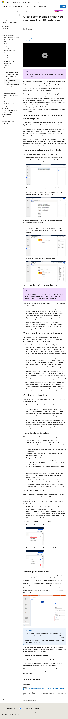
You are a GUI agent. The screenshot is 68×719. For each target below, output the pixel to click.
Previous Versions (14, 712)
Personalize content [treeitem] (10, 70)
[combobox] (11, 15)
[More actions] (64, 11)
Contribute (28, 712)
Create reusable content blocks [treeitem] (11, 81)
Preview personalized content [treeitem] (11, 90)
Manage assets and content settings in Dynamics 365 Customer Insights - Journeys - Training (44, 689)
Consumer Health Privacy (45, 712)
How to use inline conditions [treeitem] (12, 84)
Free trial (63, 6)
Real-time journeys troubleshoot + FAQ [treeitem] (9, 103)
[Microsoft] (3, 2)
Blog (21, 712)
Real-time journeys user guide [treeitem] (11, 37)
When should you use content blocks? (34, 38)
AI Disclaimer (5, 712)
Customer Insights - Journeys (34, 11)
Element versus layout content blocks (34, 34)
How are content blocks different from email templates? (38, 32)
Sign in (64, 2)
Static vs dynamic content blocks (32, 36)
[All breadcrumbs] (24, 11)
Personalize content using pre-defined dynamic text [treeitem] (12, 73)
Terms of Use (57, 712)
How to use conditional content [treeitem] (11, 77)
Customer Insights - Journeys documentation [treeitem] (10, 23)
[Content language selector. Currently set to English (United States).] (9, 708)
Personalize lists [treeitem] (9, 87)
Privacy (34, 712)
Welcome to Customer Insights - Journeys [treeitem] (11, 19)
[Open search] (60, 2)
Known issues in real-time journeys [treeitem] (10, 98)
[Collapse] (18, 11)
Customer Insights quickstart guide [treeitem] (11, 40)
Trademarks (4, 714)
